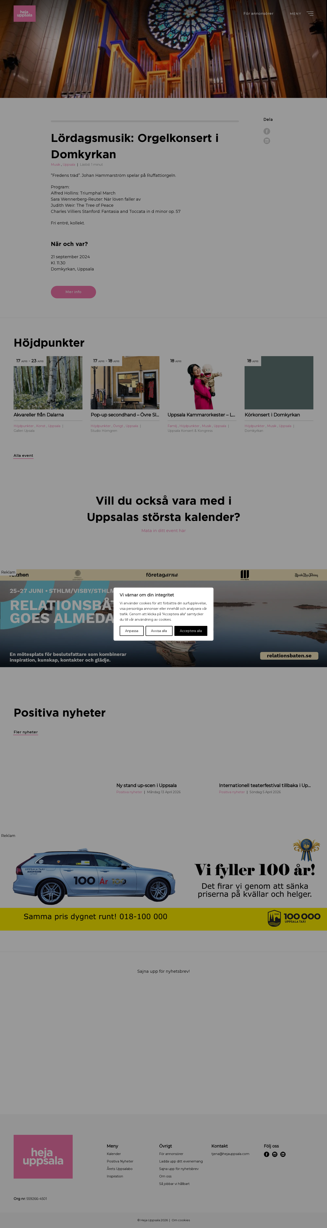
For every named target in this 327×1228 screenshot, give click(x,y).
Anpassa (131, 631)
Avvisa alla (159, 631)
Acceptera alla (191, 631)
